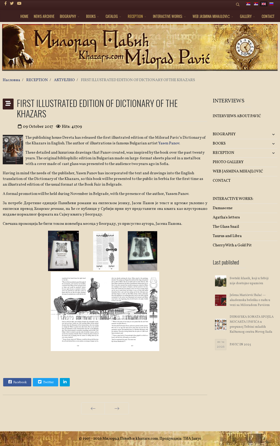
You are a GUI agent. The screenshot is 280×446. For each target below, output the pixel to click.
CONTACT (268, 16)
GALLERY (246, 16)
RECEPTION (135, 16)
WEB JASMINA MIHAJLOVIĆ (211, 16)
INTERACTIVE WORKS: (168, 16)
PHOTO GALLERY (228, 162)
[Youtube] (19, 3)
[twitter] (12, 3)
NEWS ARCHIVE (44, 16)
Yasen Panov (168, 143)
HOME (24, 16)
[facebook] (5, 3)
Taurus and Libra (227, 236)
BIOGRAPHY (68, 16)
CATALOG (112, 16)
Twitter (45, 382)
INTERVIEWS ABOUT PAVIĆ (237, 116)
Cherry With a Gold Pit (232, 245)
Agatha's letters (226, 217)
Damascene (222, 208)
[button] (266, 134)
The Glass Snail (226, 226)
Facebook (17, 382)
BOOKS (91, 16)
